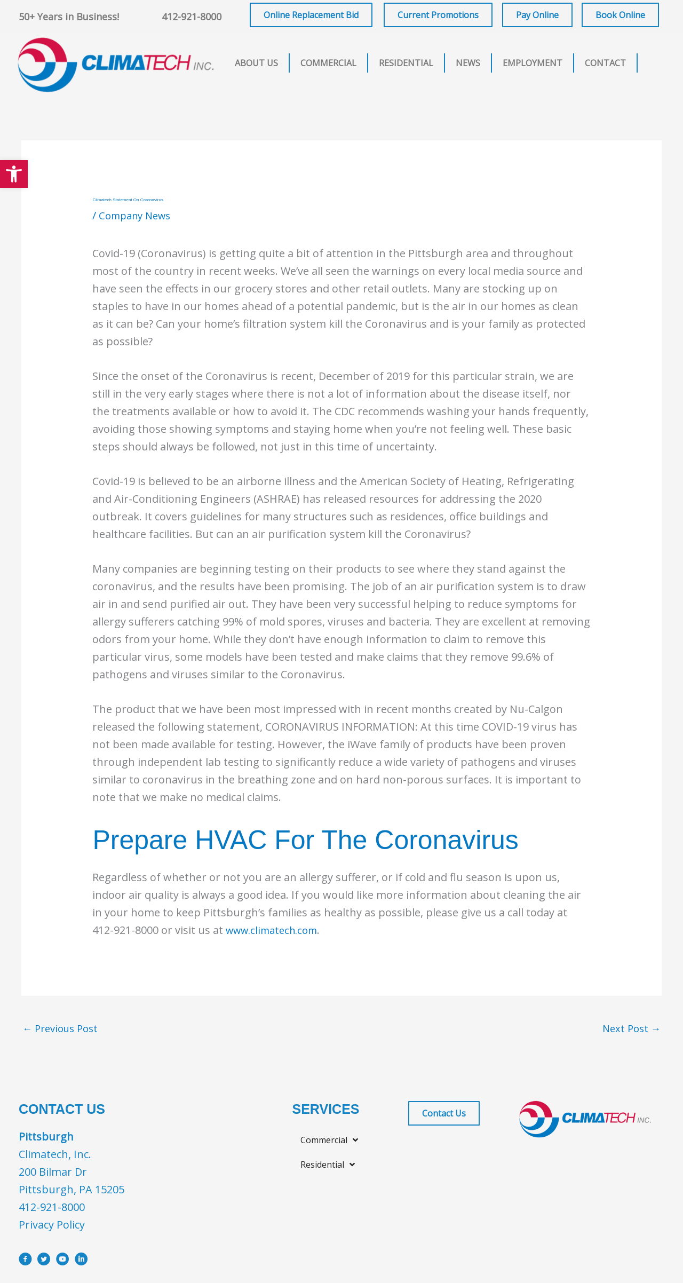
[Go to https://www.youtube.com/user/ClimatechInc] (62, 1263)
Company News (138, 215)
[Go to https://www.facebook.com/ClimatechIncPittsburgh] (25, 1263)
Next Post (630, 1030)
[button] (14, 174)
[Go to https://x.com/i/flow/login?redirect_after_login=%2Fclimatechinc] (44, 1263)
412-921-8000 (191, 16)
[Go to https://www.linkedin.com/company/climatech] (81, 1263)
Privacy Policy (52, 1226)
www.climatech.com (276, 930)
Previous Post (63, 1030)
